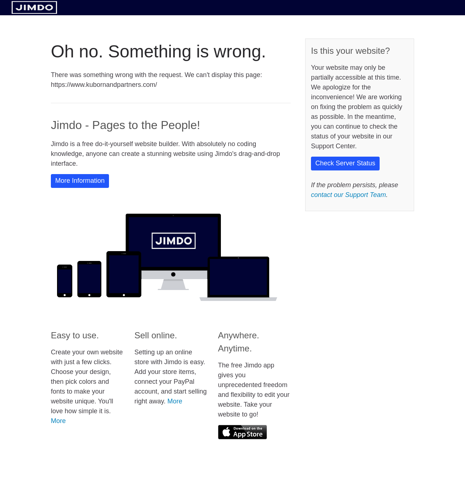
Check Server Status (345, 163)
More (58, 420)
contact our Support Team (348, 194)
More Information (80, 180)
